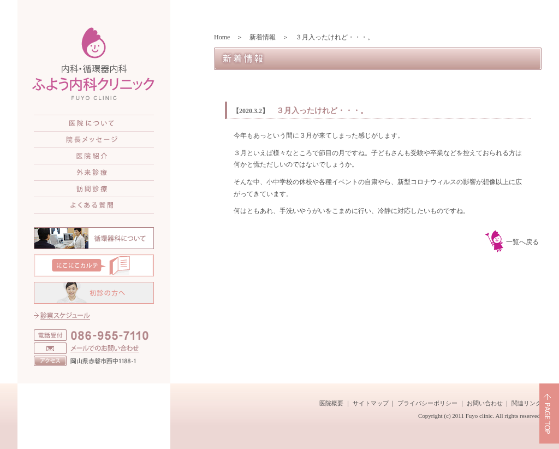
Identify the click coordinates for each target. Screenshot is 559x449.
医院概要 (331, 403)
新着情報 (262, 37)
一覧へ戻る (522, 242)
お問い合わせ (485, 403)
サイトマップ (371, 403)
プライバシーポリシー (427, 403)
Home (222, 37)
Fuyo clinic (479, 415)
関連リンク (527, 403)
